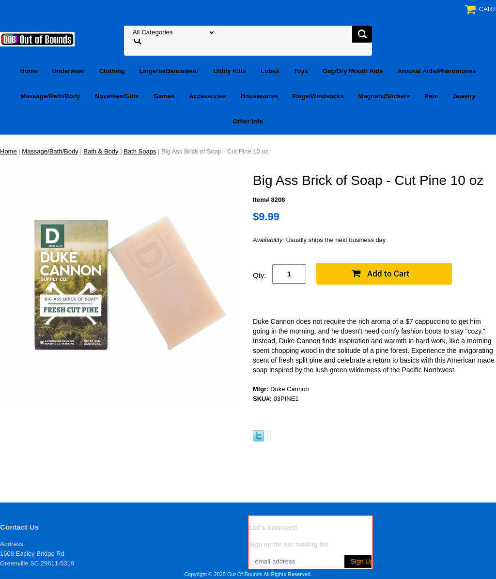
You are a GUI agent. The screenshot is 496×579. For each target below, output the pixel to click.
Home (29, 71)
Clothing (112, 71)
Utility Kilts (229, 71)
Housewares (259, 96)
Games (164, 96)
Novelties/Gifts (117, 96)
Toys (301, 71)
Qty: (259, 275)
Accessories (207, 96)
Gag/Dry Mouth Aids (353, 71)
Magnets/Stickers (384, 96)
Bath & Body (100, 151)
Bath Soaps (140, 151)
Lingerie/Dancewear (169, 71)
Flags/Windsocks (317, 96)
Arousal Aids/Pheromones (436, 71)
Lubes (270, 71)
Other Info (248, 121)
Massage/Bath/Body (50, 96)
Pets (431, 96)
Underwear (68, 71)
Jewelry (464, 96)
